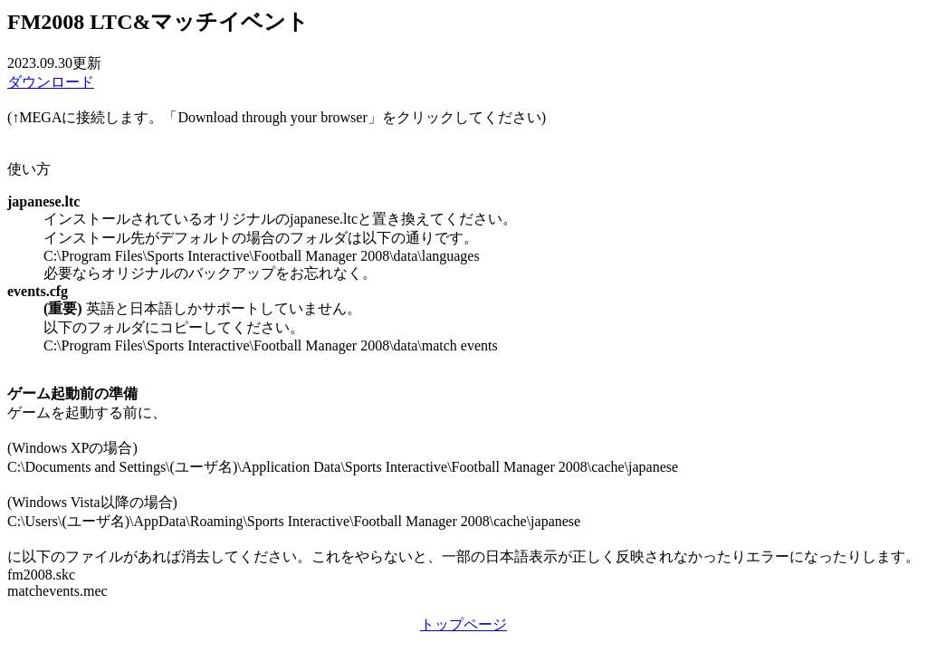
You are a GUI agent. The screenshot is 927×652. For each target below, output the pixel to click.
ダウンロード (50, 82)
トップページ (463, 624)
